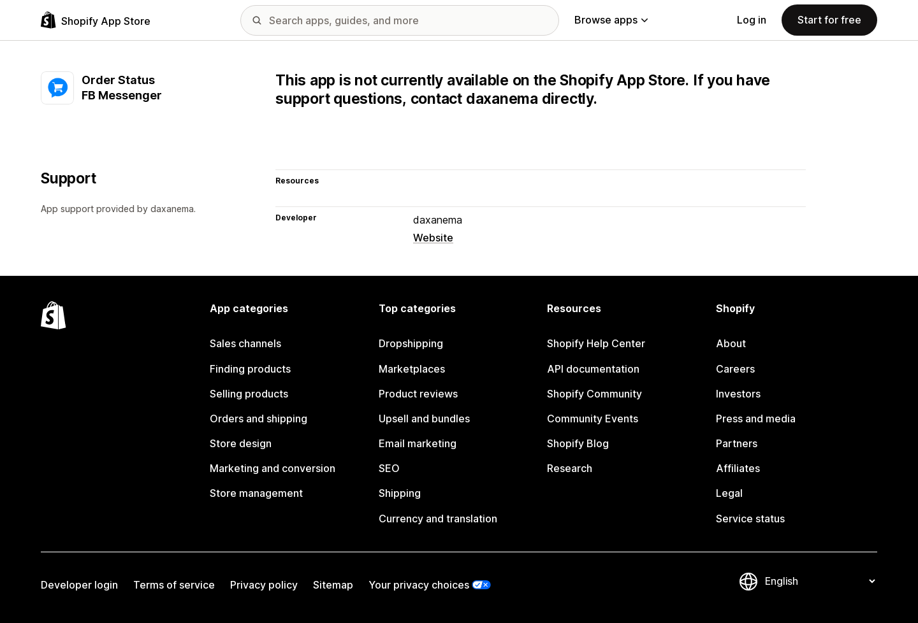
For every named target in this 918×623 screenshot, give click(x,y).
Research (569, 468)
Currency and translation (438, 518)
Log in (751, 19)
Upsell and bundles (424, 418)
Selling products (249, 393)
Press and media (756, 418)
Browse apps (611, 19)
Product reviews (418, 393)
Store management (256, 493)
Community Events (592, 418)
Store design (241, 443)
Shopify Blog (578, 443)
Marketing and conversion (272, 468)
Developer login (79, 584)
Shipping (400, 493)
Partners (736, 443)
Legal (729, 493)
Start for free (829, 19)
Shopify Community (594, 393)
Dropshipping (411, 343)
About (731, 343)
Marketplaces (412, 368)
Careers (735, 368)
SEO (389, 468)
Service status (750, 518)
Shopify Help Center (596, 343)
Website (433, 237)
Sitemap (333, 584)
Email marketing (417, 443)
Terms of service (174, 584)
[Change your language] (819, 582)
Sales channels (245, 343)
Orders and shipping (258, 418)
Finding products (250, 368)
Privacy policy (264, 584)
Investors (738, 393)
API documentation (593, 368)
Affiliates (738, 468)
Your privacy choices (418, 584)
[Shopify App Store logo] (95, 20)
